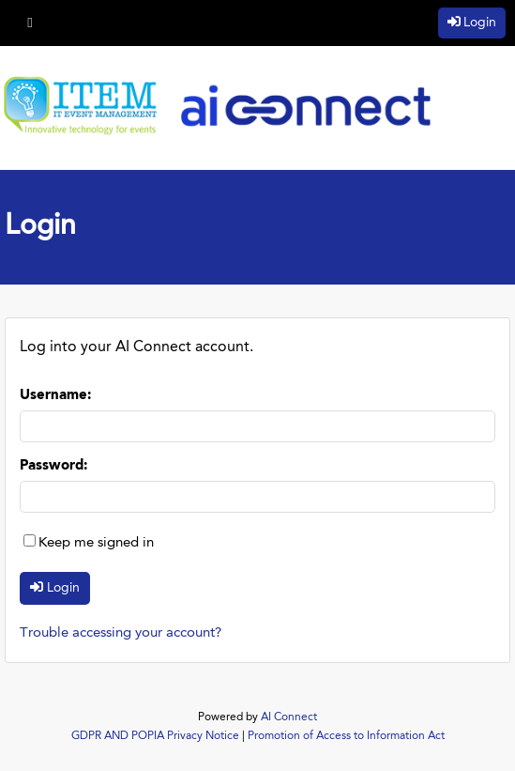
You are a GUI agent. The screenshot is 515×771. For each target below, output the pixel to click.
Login (479, 22)
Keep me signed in (96, 543)
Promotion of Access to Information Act (346, 736)
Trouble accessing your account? (120, 633)
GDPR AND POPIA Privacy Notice (155, 736)
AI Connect (289, 717)
